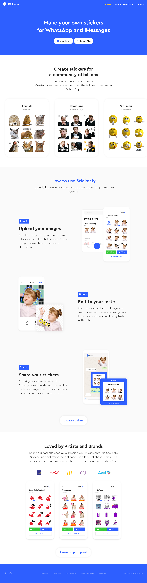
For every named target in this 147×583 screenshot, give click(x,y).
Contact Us (102, 573)
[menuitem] (44, 574)
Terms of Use (44, 573)
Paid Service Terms (71, 573)
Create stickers (73, 420)
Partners (140, 4)
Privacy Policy (57, 573)
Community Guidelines (87, 573)
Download (107, 4)
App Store (64, 41)
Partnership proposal (73, 552)
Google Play (85, 41)
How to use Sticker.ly (124, 4)
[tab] (107, 4)
